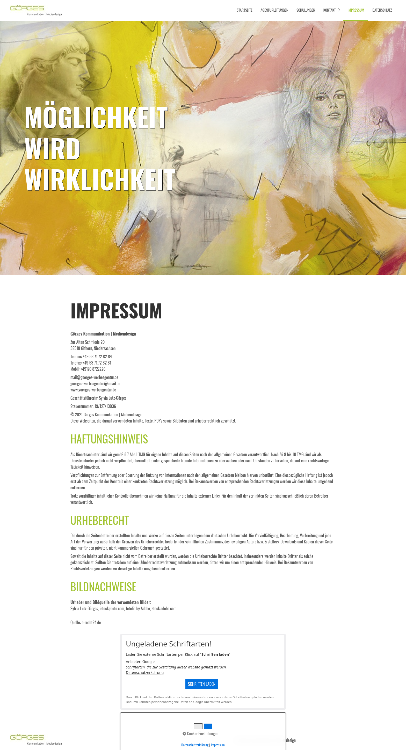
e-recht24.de (91, 622)
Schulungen (305, 10)
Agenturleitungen (274, 10)
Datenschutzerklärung (145, 672)
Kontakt (329, 10)
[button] (364, 739)
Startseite (244, 10)
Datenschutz (382, 10)
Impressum (355, 10)
